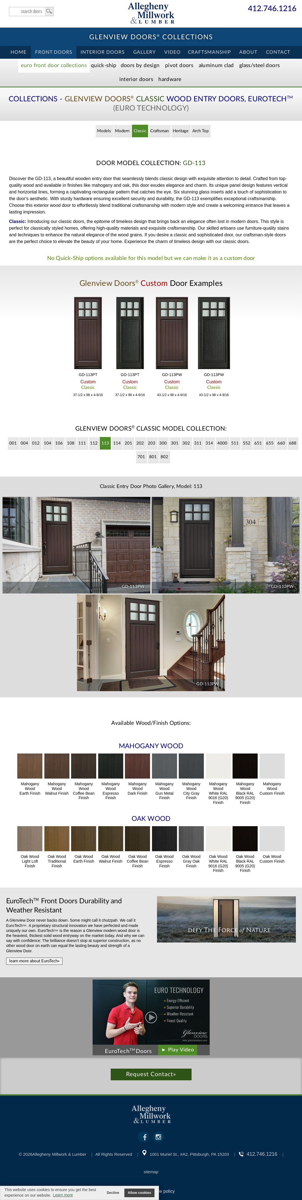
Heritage (181, 131)
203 (151, 443)
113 (105, 443)
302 (186, 443)
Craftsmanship (209, 52)
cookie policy (162, 1191)
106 (59, 443)
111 (82, 443)
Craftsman (159, 131)
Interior (136, 79)
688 (292, 443)
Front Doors (53, 52)
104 (47, 443)
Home (18, 52)
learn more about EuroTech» (34, 961)
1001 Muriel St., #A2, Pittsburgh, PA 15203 (189, 1154)
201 (128, 443)
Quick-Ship (104, 65)
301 (174, 443)
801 (153, 457)
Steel (259, 65)
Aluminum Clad (216, 65)
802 (164, 457)
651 (258, 443)
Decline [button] (113, 1193)
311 (198, 443)
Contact (278, 52)
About (248, 52)
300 (163, 443)
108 (70, 443)
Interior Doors (103, 52)
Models (104, 131)
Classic (140, 131)
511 (235, 443)
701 (141, 457)
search (31, 11)
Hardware (169, 79)
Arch (200, 131)
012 (36, 443)
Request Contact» (151, 1074)
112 (94, 443)
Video (172, 52)
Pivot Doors (179, 65)
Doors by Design (140, 65)
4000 (222, 443)
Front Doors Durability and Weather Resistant (64, 905)
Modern (122, 131)
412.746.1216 (272, 9)
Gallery (144, 52)
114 (117, 443)
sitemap (151, 1171)
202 (140, 443)
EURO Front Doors (54, 65)
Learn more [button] (63, 1195)
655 (270, 443)
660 (281, 443)
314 (209, 443)
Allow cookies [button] (139, 1193)
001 (13, 443)
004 (24, 443)
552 (246, 443)
